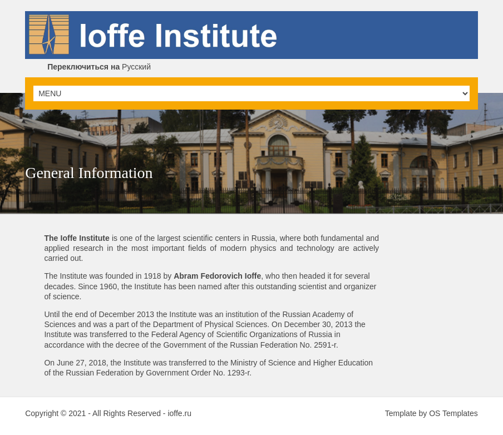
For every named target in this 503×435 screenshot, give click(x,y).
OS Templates (453, 413)
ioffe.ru (179, 413)
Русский (99, 66)
